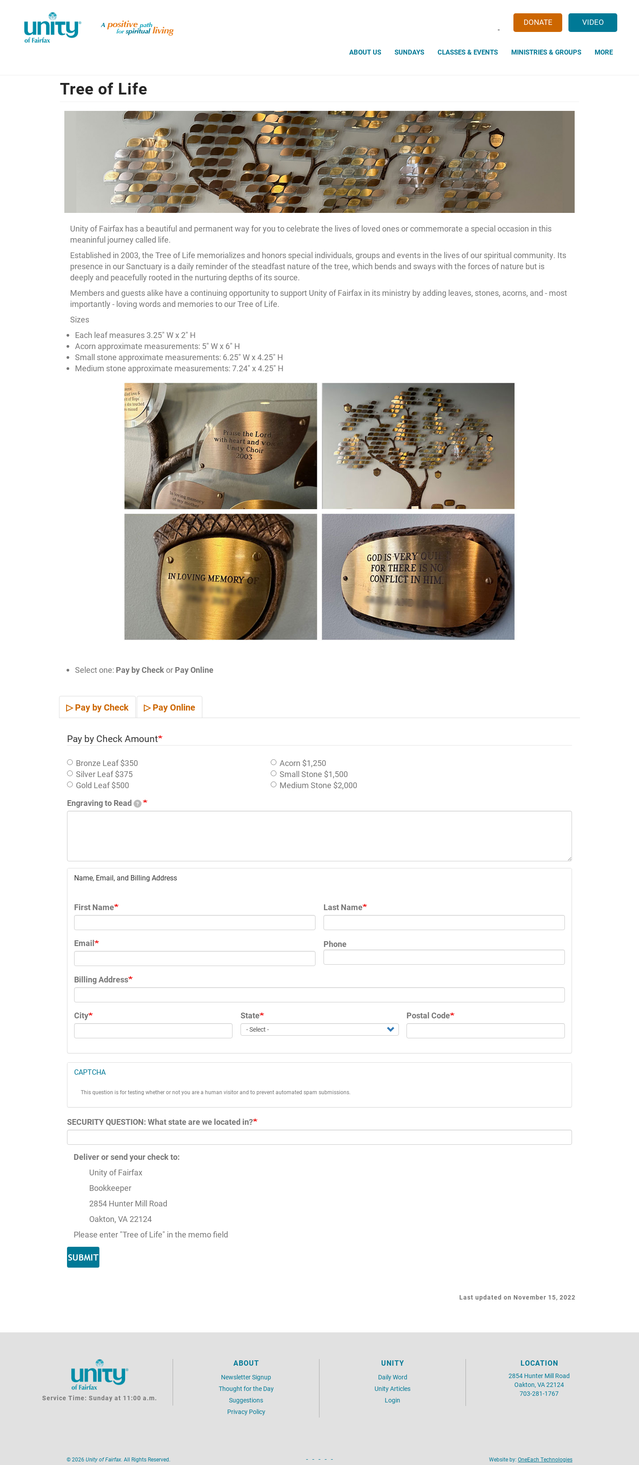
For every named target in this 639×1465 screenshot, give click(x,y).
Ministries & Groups (546, 51)
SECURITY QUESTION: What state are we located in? (160, 1122)
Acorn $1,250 (298, 763)
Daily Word (392, 1377)
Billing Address (101, 979)
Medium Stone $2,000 (314, 785)
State (250, 1015)
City (81, 1015)
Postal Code (428, 1015)
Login (392, 1400)
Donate (538, 22)
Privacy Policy (246, 1411)
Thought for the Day (246, 1388)
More (604, 51)
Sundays (409, 51)
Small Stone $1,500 (309, 774)
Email (84, 943)
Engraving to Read (104, 803)
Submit (83, 1257)
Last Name (343, 907)
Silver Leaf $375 (100, 774)
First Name (94, 907)
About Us (365, 51)
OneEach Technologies (545, 1459)
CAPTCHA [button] (90, 1071)
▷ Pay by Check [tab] (97, 707)
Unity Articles (392, 1388)
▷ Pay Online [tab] (169, 707)
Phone (335, 944)
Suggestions (246, 1400)
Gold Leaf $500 (98, 785)
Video (593, 22)
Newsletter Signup (246, 1377)
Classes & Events (468, 51)
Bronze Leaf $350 (102, 763)
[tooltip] (138, 804)
